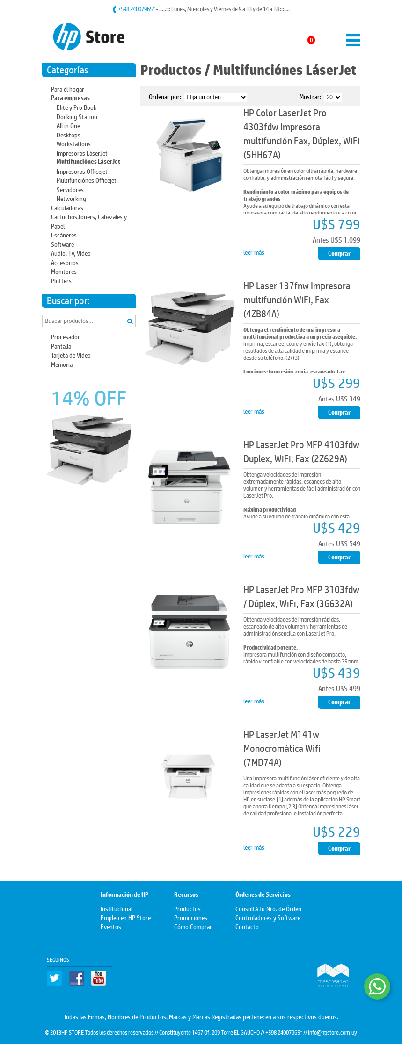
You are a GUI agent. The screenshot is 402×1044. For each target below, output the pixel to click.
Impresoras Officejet (82, 170)
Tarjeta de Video (71, 354)
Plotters (61, 280)
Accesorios (65, 261)
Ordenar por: (165, 96)
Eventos (111, 926)
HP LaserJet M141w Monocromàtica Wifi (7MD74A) (282, 748)
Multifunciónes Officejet (87, 179)
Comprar (339, 253)
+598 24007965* (137, 9)
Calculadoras (67, 207)
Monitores (64, 270)
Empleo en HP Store (126, 917)
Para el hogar (67, 88)
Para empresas (70, 97)
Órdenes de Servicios (263, 894)
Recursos (186, 894)
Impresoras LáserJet (82, 152)
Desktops (68, 134)
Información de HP (124, 894)
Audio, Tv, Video (71, 252)
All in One (68, 125)
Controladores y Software (267, 917)
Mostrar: (310, 96)
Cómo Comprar (193, 926)
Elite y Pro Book (76, 106)
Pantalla (61, 345)
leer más (253, 251)
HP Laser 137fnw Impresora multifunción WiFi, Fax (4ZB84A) (297, 299)
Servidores (70, 189)
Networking (71, 197)
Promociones (190, 917)
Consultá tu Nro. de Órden (268, 908)
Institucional (116, 908)
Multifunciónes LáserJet (88, 161)
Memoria (62, 363)
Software (62, 243)
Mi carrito (295, 40)
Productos (171, 69)
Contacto (247, 926)
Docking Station (77, 116)
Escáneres (64, 234)
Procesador (65, 336)
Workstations (74, 143)
